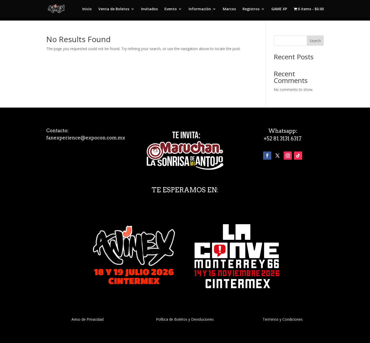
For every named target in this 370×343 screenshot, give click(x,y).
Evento (170, 9)
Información (200, 9)
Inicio (87, 9)
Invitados (149, 9)
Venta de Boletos (113, 9)
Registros (251, 9)
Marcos (229, 9)
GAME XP (279, 9)
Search (315, 40)
